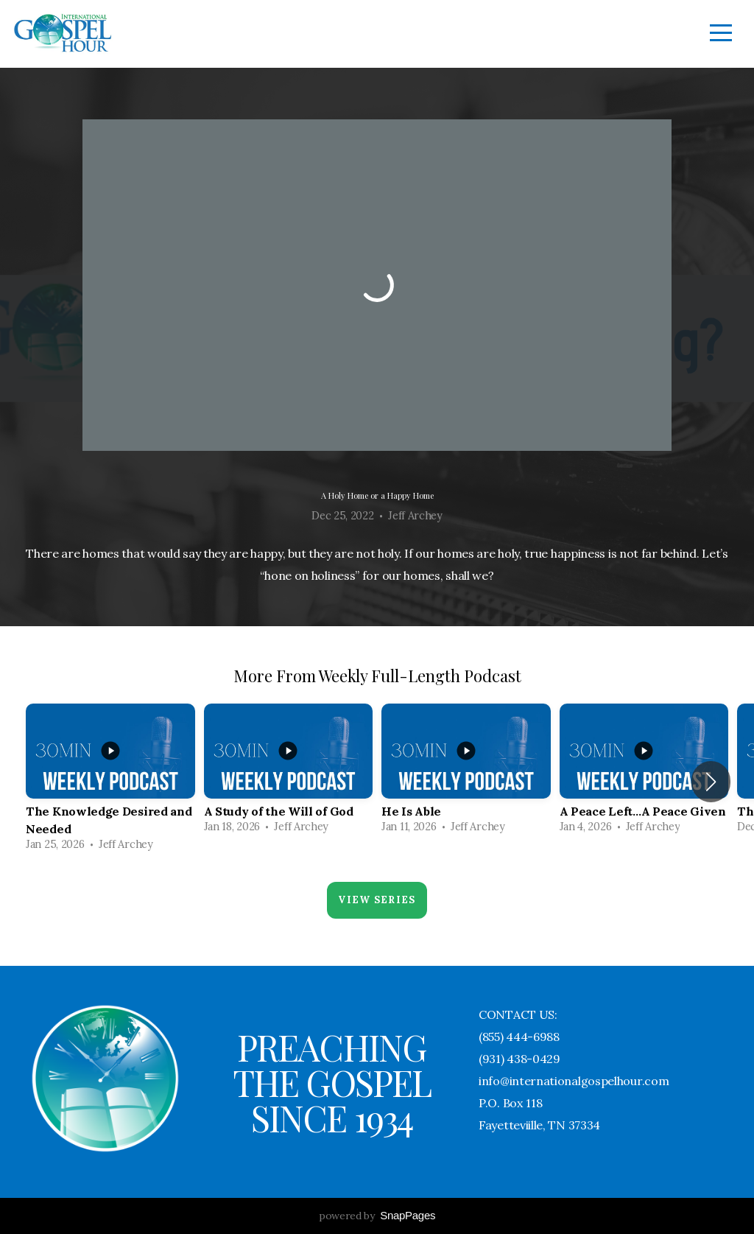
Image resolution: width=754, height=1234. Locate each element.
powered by (377, 1215)
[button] (711, 781)
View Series (376, 900)
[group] (110, 782)
